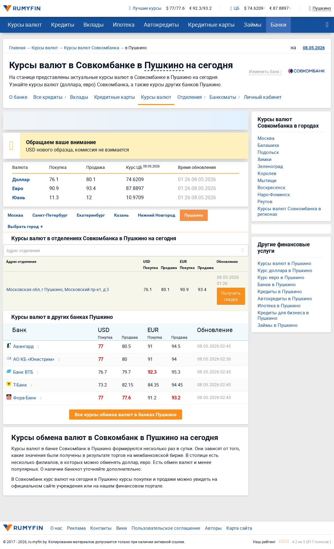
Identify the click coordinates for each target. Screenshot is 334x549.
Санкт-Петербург (50, 215)
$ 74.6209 (253, 8)
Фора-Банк (21, 397)
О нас (56, 528)
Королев (267, 173)
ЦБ (234, 8)
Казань (121, 215)
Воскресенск (271, 187)
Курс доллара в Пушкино (285, 270)
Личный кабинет (263, 97)
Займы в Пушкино (278, 325)
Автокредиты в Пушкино (285, 298)
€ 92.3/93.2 (200, 8)
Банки (278, 24)
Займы (253, 24)
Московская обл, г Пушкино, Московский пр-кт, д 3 (57, 289)
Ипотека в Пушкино (279, 305)
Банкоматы (223, 97)
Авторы (213, 528)
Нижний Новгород (156, 215)
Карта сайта (239, 528)
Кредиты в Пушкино (280, 291)
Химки (265, 159)
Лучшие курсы (145, 8)
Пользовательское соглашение (166, 528)
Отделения (189, 97)
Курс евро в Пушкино (281, 277)
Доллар (21, 179)
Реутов (265, 201)
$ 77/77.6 (175, 8)
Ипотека (124, 24)
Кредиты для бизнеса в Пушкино (283, 315)
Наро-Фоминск (274, 194)
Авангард (20, 346)
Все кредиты (47, 97)
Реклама (76, 528)
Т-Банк (16, 385)
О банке (18, 97)
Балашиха (268, 145)
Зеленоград (270, 166)
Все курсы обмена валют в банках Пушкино (125, 414)
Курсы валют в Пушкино (284, 263)
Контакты (101, 528)
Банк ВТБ (19, 372)
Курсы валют (25, 24)
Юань (18, 197)
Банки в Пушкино (277, 284)
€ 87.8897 (279, 8)
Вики (121, 528)
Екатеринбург (91, 215)
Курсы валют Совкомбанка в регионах (289, 211)
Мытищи (267, 180)
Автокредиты (161, 24)
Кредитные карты (211, 24)
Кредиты (62, 24)
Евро (17, 188)
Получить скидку (231, 296)
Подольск (268, 152)
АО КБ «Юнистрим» (30, 359)
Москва (15, 215)
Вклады (94, 24)
